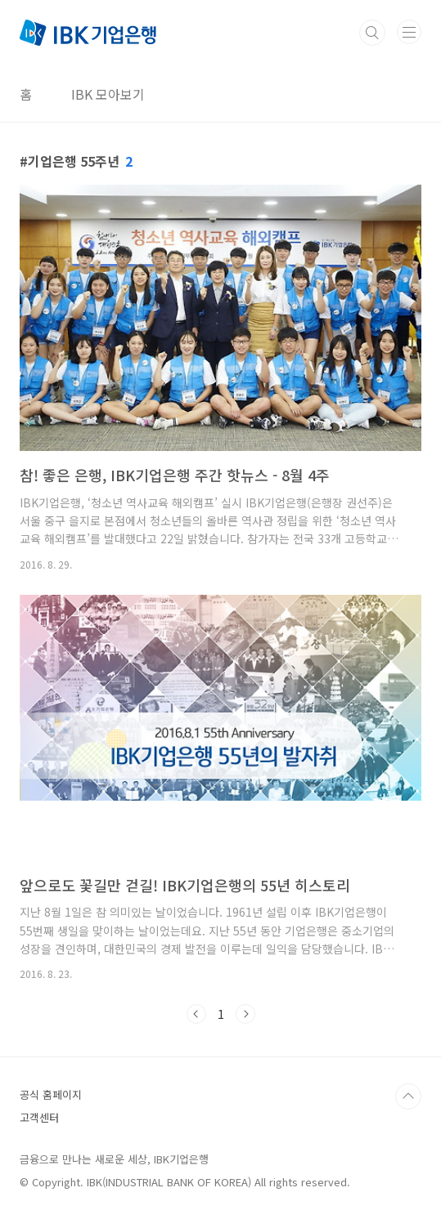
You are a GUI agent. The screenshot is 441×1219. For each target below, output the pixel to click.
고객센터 (39, 1117)
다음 (245, 1014)
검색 (372, 32)
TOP (408, 1096)
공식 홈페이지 (51, 1094)
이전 (196, 1014)
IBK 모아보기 (108, 94)
